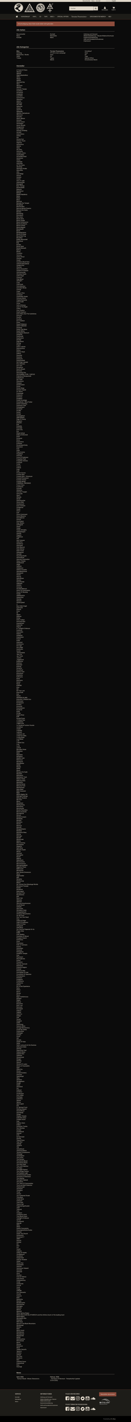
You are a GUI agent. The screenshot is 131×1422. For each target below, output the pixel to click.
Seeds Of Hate (21, 1042)
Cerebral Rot (20, 265)
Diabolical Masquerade (23, 376)
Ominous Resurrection (23, 914)
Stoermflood (20, 1111)
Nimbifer (19, 879)
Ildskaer (18, 616)
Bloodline (19, 238)
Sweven (18, 1133)
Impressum (87, 41)
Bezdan (18, 212)
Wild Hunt (19, 1322)
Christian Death (21, 274)
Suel (17, 1121)
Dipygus (19, 383)
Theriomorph (20, 1187)
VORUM (18, 1291)
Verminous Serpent (22, 1268)
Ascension (19, 158)
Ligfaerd (19, 732)
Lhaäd (18, 729)
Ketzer (18, 682)
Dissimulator (20, 385)
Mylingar (19, 836)
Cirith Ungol (20, 276)
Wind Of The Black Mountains (25, 1323)
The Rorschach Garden (23, 1175)
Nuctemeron (20, 895)
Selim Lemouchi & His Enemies (26, 1045)
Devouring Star (21, 372)
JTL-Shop (113, 1419)
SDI (17, 1038)
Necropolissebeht (21, 865)
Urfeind (18, 1242)
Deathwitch (20, 338)
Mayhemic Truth (21, 777)
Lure (17, 744)
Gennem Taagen (21, 492)
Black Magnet (20, 227)
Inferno (18, 634)
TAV (17, 1147)
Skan (18, 1078)
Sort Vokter (20, 1095)
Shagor (18, 1059)
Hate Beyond (20, 547)
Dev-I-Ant (19, 366)
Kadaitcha (19, 661)
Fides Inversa (20, 452)
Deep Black (20, 341)
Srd (17, 1106)
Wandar (18, 1301)
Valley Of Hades (21, 1252)
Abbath (18, 73)
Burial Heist (20, 246)
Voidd (18, 1282)
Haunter (19, 554)
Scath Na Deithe (21, 1029)
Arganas (19, 142)
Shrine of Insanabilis (23, 1066)
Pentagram (20, 952)
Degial (18, 345)
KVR (17, 717)
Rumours (19, 1007)
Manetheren (20, 763)
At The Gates (20, 165)
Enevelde (19, 428)
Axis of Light (20, 181)
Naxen (18, 857)
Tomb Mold (20, 1199)
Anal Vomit (20, 129)
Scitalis (18, 1035)
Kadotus (19, 663)
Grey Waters (20, 523)
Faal (17, 449)
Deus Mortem (20, 364)
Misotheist (19, 803)
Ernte (18, 436)
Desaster (19, 355)
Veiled (18, 1261)
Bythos (18, 250)
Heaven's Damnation (23, 559)
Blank (18, 231)
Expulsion (19, 447)
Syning (18, 1138)
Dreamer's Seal (21, 405)
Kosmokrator (20, 708)
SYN (17, 1135)
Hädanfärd (19, 597)
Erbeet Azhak (20, 433)
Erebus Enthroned (22, 435)
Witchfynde (20, 1335)
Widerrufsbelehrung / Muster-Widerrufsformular (99, 36)
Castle (18, 260)
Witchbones (20, 1332)
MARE (18, 768)
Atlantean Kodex (21, 168)
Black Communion (22, 222)
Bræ (17, 243)
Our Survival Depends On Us (25, 929)
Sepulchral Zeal (21, 1050)
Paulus (18, 946)
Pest (17, 955)
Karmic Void (20, 672)
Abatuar (19, 72)
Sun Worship (20, 1128)
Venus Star (19, 1263)
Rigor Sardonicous (22, 997)
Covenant (19, 295)
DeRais (18, 353)
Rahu (18, 988)
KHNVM (19, 685)
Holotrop (19, 587)
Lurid (18, 746)
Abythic (18, 87)
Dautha (18, 317)
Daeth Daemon (21, 312)
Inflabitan (19, 635)
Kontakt (98, 1)
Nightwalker (20, 876)
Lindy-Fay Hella (21, 736)
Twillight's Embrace (22, 1218)
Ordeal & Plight (21, 921)
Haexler (18, 533)
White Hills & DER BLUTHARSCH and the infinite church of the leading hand (40, 1315)
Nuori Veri (19, 898)
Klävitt (18, 696)
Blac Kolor (19, 217)
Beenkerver (19, 191)
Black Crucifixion (21, 224)
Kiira (17, 687)
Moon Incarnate (21, 812)
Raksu (18, 990)
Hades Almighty (21, 530)
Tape (45, 16)
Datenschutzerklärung (91, 37)
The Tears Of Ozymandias (24, 1183)
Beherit (18, 193)
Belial (18, 196)
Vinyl (35, 16)
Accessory (19, 92)
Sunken (18, 1130)
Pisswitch (19, 962)
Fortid (18, 464)
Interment (19, 642)
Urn (17, 1244)
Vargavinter (20, 1258)
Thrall (18, 1192)
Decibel (18, 340)
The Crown (19, 1157)
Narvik (18, 851)
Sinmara (19, 1074)
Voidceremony (21, 1280)
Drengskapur (20, 407)
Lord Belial (19, 739)
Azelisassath (20, 182)
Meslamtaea (20, 787)
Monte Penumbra (21, 810)
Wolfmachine (20, 1339)
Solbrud (18, 1090)
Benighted (19, 205)
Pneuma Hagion (21, 967)
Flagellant (19, 454)
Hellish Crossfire (21, 570)
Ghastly (18, 497)
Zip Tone (19, 1356)
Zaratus (18, 1353)
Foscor (18, 466)
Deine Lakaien (20, 347)
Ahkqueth (19, 111)
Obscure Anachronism (23, 903)
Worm (18, 1342)
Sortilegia (19, 1097)
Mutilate (19, 831)
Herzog (18, 577)
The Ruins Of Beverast (23, 1176)
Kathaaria (19, 677)
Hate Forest (20, 551)
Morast (18, 815)
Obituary (19, 900)
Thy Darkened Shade (23, 1195)
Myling (18, 834)
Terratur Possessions (79, 17)
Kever (18, 684)
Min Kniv (19, 800)
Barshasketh (20, 187)
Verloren (19, 1266)
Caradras (19, 253)
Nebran (18, 858)
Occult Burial (20, 905)
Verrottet (19, 1270)
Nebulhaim (19, 860)
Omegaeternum (21, 912)
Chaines (19, 267)
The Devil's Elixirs (21, 1163)
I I (17, 604)
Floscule (19, 455)
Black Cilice (20, 219)
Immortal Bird (20, 621)
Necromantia (20, 862)
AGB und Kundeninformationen (93, 39)
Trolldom (19, 1213)
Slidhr (18, 1085)
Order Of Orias (20, 924)
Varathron (19, 1256)
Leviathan (19, 727)
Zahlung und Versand (90, 34)
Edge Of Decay (21, 419)
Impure (18, 627)
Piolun (18, 960)
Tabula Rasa (20, 1140)
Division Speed (21, 390)
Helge (18, 564)
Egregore (19, 421)
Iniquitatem (20, 637)
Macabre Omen (21, 749)
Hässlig (18, 599)
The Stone (19, 1182)
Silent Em (19, 1069)
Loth (17, 741)
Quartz (18, 985)
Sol (17, 1088)
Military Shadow (21, 798)
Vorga (18, 1289)
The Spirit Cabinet (22, 1180)
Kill (17, 689)
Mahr (18, 753)
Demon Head (20, 352)
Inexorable (19, 632)
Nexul (18, 874)
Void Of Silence (21, 1277)
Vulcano (19, 1296)
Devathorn (19, 367)
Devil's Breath (20, 369)
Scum (18, 1036)
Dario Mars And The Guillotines (26, 314)
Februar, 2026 (54, 1377)
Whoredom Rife (21, 1318)
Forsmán (19, 462)
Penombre (19, 948)
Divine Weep (20, 388)
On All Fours (20, 915)
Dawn (18, 322)
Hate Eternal (20, 549)
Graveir (18, 519)
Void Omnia (20, 1278)
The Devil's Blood (21, 1161)
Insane (18, 639)
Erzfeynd (19, 438)
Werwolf (19, 1311)
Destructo (19, 359)
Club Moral (19, 279)
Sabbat (18, 1012)
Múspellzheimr (21, 829)
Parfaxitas (19, 940)
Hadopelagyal (20, 532)
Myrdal (18, 838)
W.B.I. (18, 1297)
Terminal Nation (21, 1150)
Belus (18, 200)
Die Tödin (19, 379)
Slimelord (19, 1087)
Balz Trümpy (20, 186)
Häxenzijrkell (20, 602)
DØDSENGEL (20, 417)
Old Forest (19, 908)
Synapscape (20, 1137)
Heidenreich (20, 563)
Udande (18, 1223)
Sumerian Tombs (21, 1126)
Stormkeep (19, 1112)
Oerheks (19, 907)
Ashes (18, 160)
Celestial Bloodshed (22, 264)
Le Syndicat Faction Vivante (25, 725)
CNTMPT (19, 281)
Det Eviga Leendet (22, 362)
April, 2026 (20, 1377)
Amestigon (19, 123)
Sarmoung (19, 1024)
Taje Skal (19, 1142)
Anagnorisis (20, 127)
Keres (18, 679)
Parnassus (19, 943)
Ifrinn (18, 611)
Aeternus (19, 103)
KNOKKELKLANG (21, 698)
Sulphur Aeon (20, 1123)
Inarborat (19, 630)
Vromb (18, 1294)
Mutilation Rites (21, 832)
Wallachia (19, 1299)
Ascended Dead (21, 156)
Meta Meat (19, 789)
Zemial (18, 1355)
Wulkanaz (19, 1346)
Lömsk (18, 748)
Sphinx (18, 1102)
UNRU (18, 1239)
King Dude (19, 692)
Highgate (19, 583)
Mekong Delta (20, 781)
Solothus (19, 1092)
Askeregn (19, 162)
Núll (17, 896)
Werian (18, 1310)
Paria (18, 941)
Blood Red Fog (21, 236)
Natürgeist (19, 855)
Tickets (18, 58)
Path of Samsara (21, 945)
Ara (17, 137)
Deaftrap (19, 328)
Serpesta (19, 1055)
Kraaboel (19, 710)
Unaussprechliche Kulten (24, 1230)
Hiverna (18, 585)
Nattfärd (19, 853)
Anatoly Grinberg (21, 130)
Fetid (18, 450)
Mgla (18, 793)
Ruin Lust (19, 1005)
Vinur (18, 1273)
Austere (18, 177)
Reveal (18, 993)
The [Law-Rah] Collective (24, 1185)
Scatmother (20, 1031)
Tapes (52, 58)
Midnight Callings (22, 796)
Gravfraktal (20, 521)
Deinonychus (20, 348)
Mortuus (19, 825)
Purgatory (19, 979)
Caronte (18, 258)
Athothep (19, 167)
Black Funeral (20, 225)
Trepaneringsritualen (23, 1206)
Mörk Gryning (20, 843)
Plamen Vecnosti (21, 964)
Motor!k (18, 827)
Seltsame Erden (21, 1047)
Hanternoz (19, 544)
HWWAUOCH (20, 596)
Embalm (19, 423)
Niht (17, 877)
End (17, 424)
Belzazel (19, 201)
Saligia (18, 1016)
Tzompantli (20, 1221)
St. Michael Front (21, 1107)
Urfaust (18, 1240)
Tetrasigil (19, 1154)
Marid (18, 770)
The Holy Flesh (21, 1164)
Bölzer (18, 251)
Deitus (18, 350)
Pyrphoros (19, 983)
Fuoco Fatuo (20, 485)
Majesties (19, 755)
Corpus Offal (20, 293)
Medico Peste (20, 779)
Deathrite (19, 334)
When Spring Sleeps (22, 1313)
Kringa (18, 713)
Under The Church (22, 1233)
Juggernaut (20, 659)
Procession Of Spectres (23, 974)
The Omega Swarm (22, 1171)
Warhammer (20, 1304)
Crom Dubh (20, 302)
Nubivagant (20, 891)
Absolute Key (20, 82)
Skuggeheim (20, 1081)
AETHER (19, 104)
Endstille (19, 426)
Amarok (18, 120)
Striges (18, 1114)
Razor (18, 991)
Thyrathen (19, 1197)
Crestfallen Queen (22, 296)
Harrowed (19, 545)
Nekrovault (19, 869)
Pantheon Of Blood (22, 936)
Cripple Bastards (21, 300)
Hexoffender (20, 582)
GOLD (18, 511)
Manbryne (19, 761)
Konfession (20, 703)
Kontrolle (19, 706)
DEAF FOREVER (21, 326)
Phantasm (19, 957)
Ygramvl (19, 1351)
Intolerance (20, 644)
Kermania (19, 680)
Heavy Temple (20, 561)
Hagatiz (18, 535)
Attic (17, 172)
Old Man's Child (21, 910)
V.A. (17, 1247)
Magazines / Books (22, 55)
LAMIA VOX (20, 723)
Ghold (18, 499)
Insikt (18, 640)
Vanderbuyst (20, 1254)
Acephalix (19, 94)
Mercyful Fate (20, 786)
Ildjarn (18, 615)
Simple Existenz (21, 1073)
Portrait (18, 969)
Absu (18, 84)
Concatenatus (20, 286)
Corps (18, 291)
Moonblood (20, 813)
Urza (17, 1246)
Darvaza (19, 315)
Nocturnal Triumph (22, 886)
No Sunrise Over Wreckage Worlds (27, 884)
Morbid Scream (21, 817)
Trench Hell (20, 1204)
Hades (18, 528)
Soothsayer (20, 1093)
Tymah (18, 1220)
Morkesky (19, 819)
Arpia (18, 148)
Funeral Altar (20, 474)
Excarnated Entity (22, 445)
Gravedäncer (20, 518)
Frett (17, 471)
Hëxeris (18, 580)
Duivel (18, 412)
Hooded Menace (21, 589)
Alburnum (19, 115)
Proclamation (20, 976)
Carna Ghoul (20, 257)
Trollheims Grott (21, 1214)
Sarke (18, 1023)
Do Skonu (19, 391)
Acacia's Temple (21, 89)
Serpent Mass (20, 1052)
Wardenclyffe (20, 1303)
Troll (17, 1211)
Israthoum (19, 649)
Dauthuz (19, 319)
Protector (19, 978)
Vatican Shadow (21, 1259)
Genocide (19, 494)
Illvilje (18, 618)
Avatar (18, 179)
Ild (17, 613)
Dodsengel (19, 393)
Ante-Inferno (20, 134)
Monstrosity (20, 808)
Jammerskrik (20, 653)
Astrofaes (19, 163)
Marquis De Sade (21, 772)
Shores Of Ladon (21, 1064)
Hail (17, 538)
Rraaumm (19, 1004)
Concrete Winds (21, 288)
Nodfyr (18, 888)
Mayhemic (19, 775)
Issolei (18, 651)
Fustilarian (19, 487)
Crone (18, 303)
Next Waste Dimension (23, 872)
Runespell (19, 1009)
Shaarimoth (20, 1057)
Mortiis (18, 824)
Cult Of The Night (21, 307)
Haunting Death (21, 556)
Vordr (18, 1287)
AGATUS (19, 110)
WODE (18, 1337)
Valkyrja (19, 1251)
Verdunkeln (20, 1265)
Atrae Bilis (19, 170)
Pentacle (19, 950)
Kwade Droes (20, 718)
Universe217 (20, 1237)
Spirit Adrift (20, 1104)
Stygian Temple (21, 1116)
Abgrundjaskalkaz (22, 75)
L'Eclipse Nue (20, 720)
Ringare (18, 998)
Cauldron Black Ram (22, 262)
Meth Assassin (21, 791)
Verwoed (19, 1272)
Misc (52, 16)
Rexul (18, 995)
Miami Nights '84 (21, 794)
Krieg (18, 711)
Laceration (19, 722)
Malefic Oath (20, 758)
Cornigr (18, 289)
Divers (18, 386)
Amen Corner (20, 122)
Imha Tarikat (20, 620)
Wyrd (18, 1348)
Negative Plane (21, 867)
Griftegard (19, 525)
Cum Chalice (20, 310)
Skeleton (19, 1080)
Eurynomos (20, 442)
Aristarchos (20, 144)
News (93, 1)
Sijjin (18, 1068)
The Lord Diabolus (22, 1166)
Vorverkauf (25, 16)
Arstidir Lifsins (21, 153)
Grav (17, 1365)
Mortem (18, 820)
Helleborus (19, 568)
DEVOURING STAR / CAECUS (25, 374)
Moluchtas (19, 806)
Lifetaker (19, 730)
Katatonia (19, 675)
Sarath (18, 1019)
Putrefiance (20, 981)
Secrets (18, 1040)
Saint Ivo (19, 1014)
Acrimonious (20, 98)
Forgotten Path (21, 459)
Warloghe (19, 1306)
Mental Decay (20, 784)
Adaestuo (19, 99)
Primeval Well (20, 971)
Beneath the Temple (22, 203)
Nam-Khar (19, 848)
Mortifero (19, 822)
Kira (17, 694)
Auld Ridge (19, 174)
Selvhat (18, 1048)
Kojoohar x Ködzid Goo (23, 699)
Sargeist (19, 1021)
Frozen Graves (21, 473)
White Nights (20, 1316)
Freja (18, 469)
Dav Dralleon (20, 321)
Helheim (19, 566)
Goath (18, 509)
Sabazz (18, 1010)
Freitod (18, 468)
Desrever (19, 357)
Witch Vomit (20, 1330)
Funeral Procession (22, 478)
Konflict (18, 704)
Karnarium (19, 673)
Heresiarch (19, 573)
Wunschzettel (86, 1)
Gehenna (19, 490)
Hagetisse (19, 537)
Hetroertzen (20, 578)
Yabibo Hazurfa (21, 1349)
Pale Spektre (20, 934)
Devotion (19, 371)
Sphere (18, 1100)
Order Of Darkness (22, 922)
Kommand (19, 701)
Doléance (19, 395)
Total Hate (19, 1202)
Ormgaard (19, 926)
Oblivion (19, 902)
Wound (18, 1344)
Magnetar (19, 751)
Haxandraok (20, 557)
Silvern (18, 1071)
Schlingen (19, 1033)
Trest (18, 1208)
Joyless (18, 658)
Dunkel (18, 414)
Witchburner (20, 1334)
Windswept (20, 1325)
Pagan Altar (20, 931)
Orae (17, 919)
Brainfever (19, 241)
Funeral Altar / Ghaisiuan (24, 476)
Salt (17, 1017)
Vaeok (18, 1249)
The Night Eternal (21, 1170)
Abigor (18, 79)
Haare (18, 526)
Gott (17, 513)
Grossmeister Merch (98, 16)
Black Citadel (20, 220)
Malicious (19, 760)
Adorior (18, 101)
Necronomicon (21, 863)
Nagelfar (19, 846)
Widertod (19, 1320)
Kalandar (19, 665)
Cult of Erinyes (21, 305)
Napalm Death (21, 850)
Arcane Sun (20, 139)
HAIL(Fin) (19, 542)
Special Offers (63, 16)
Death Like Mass (21, 329)
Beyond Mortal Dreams (23, 208)
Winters (18, 1327)
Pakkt (18, 933)
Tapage (18, 1144)
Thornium (19, 1189)
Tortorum (19, 1201)
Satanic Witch (20, 1026)
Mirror (18, 801)
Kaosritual (19, 670)
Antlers (18, 136)
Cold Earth (19, 284)
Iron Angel (19, 647)
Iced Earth (19, 608)
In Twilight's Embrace (23, 628)
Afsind (18, 108)
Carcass (19, 255)
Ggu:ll (18, 495)
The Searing (20, 1178)
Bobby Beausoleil (21, 239)
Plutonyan (19, 966)
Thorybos (19, 1190)
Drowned (19, 409)
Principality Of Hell (22, 972)
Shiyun (18, 1062)
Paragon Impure (21, 938)
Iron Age (19, 646)
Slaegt (18, 1083)
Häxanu (18, 601)
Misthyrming (20, 805)
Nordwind (19, 889)
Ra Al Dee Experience (23, 986)
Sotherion (19, 1099)
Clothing (19, 53)
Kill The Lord (20, 691)
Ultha (18, 1225)
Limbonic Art (20, 734)
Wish (18, 1329)
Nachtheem (20, 844)
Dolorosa (19, 397)
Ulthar (18, 1227)
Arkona (18, 146)
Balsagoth (19, 184)
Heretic (18, 575)
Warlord (18, 1308)
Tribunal (19, 1209)
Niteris (18, 883)
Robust (18, 1002)
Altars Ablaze (20, 118)
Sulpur (18, 1125)
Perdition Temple (21, 953)
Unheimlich (20, 1235)
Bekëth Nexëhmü (21, 194)
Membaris (19, 782)
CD (40, 16)
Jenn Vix (19, 654)
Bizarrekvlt (19, 215)
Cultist (18, 308)
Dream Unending (21, 404)
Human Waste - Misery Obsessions (28, 1379)
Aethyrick (19, 106)
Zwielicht (19, 1358)
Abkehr (18, 80)
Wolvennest (20, 1341)
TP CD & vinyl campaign (58, 53)
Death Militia (20, 331)
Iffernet (18, 609)
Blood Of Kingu (21, 234)
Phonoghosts (20, 959)
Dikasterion (20, 381)
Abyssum (19, 85)
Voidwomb (19, 1284)
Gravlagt (19, 1367)
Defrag (18, 343)
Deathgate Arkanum (22, 333)
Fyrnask (19, 488)
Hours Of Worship (22, 592)
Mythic (18, 841)
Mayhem (19, 774)
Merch (52, 60)
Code (18, 283)
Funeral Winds (21, 481)
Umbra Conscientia (22, 1228)
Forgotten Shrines (22, 461)
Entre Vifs (19, 430)
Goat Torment (20, 506)
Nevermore (19, 870)
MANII (18, 765)
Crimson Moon (21, 298)
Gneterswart (20, 504)
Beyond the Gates (22, 210)
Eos (17, 431)
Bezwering (19, 213)
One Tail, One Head (22, 917)
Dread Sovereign (21, 400)
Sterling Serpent (21, 1109)
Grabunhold (20, 1363)
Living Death (20, 737)
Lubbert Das (20, 742)
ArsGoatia (19, 151)
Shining (18, 1061)
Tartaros (19, 1145)
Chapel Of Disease (22, 270)
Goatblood (19, 507)
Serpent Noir (20, 1054)
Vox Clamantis (21, 1292)
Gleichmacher (20, 500)
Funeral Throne (21, 480)
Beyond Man (20, 206)
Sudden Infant (20, 1119)
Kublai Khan (20, 715)
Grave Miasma (21, 516)
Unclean (19, 1232)
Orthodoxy (19, 927)
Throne (18, 1194)
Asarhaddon (20, 155)
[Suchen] (81, 8)
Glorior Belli (20, 502)
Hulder (18, 594)
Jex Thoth (19, 656)
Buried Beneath (21, 248)
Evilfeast (19, 443)
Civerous (19, 277)
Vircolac (19, 1275)
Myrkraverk (20, 839)
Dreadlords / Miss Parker (24, 402)
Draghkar (19, 398)
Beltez (18, 198)
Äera (17, 1360)
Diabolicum (20, 378)
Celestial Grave (21, 1361)
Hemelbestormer (21, 571)
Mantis (18, 767)
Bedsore (19, 189)
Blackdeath (20, 229)
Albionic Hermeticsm (23, 113)
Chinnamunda (20, 272)
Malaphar (19, 756)
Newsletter (53, 36)
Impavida (19, 625)
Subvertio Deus (21, 1118)
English (114, 1)
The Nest (19, 1168)
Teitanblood (20, 1149)
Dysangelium (20, 416)
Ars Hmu (19, 149)
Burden (18, 245)
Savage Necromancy (23, 1028)
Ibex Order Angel (21, 606)
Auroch (18, 175)
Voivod (18, 1285)
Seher (18, 1043)
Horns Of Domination (23, 590)
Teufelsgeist (20, 1156)
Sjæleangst (20, 1076)
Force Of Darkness (22, 457)
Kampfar (19, 668)
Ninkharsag (20, 881)
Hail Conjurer (20, 540)
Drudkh (18, 411)
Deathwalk (19, 336)
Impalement (20, 623)
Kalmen (18, 666)
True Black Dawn (21, 1216)
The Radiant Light (22, 1173)
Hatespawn (20, 552)
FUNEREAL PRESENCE (23, 483)
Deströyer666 (20, 360)
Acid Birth (19, 96)
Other (18, 56)
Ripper (18, 1000)
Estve (18, 440)
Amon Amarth (20, 125)
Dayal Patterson (21, 324)
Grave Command (21, 514)
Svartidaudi (20, 1131)
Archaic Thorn (20, 141)
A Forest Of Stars (21, 70)
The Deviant (20, 1159)
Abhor (18, 77)
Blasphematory (21, 232)
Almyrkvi (19, 117)
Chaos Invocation (22, 269)
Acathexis (19, 91)
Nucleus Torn (20, 893)
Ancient (18, 132)
